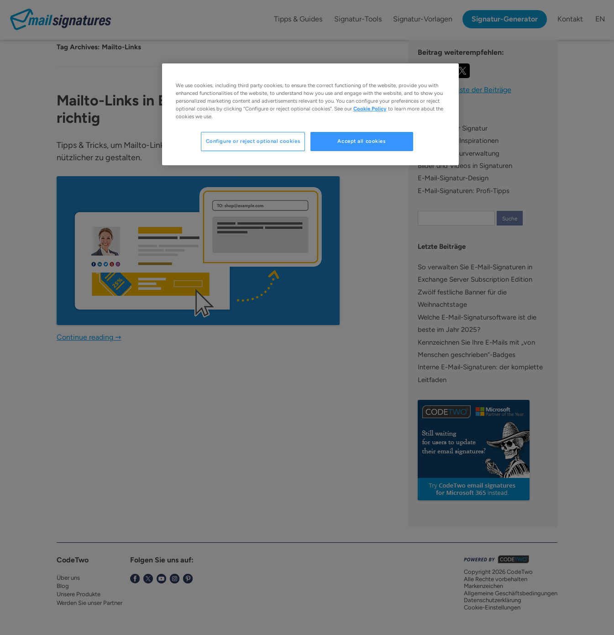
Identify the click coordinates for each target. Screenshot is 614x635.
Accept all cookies (361, 141)
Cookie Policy (370, 108)
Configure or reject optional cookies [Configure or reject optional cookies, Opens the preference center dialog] (253, 141)
